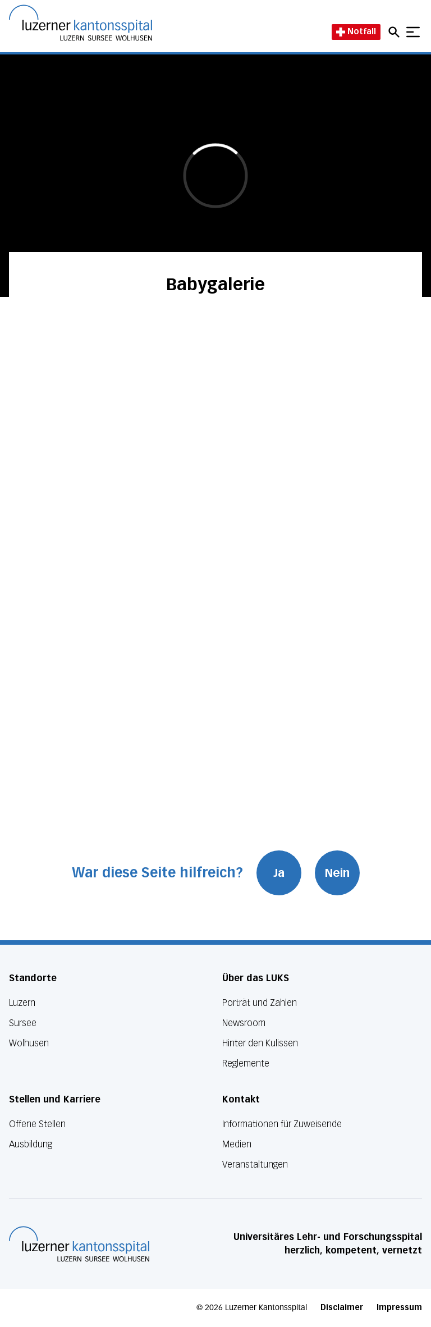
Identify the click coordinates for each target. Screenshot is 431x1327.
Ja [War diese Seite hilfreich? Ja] (279, 873)
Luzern (22, 1002)
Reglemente (245, 1063)
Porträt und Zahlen (259, 1002)
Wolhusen (29, 1043)
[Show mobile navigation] (413, 32)
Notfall (356, 31)
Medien (236, 1144)
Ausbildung (30, 1144)
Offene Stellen (37, 1124)
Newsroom (243, 1023)
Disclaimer (341, 1307)
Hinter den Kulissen (260, 1043)
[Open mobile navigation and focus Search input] (395, 32)
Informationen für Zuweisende (282, 1124)
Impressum (399, 1307)
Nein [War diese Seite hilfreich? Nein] (337, 873)
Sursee (22, 1023)
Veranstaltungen (255, 1164)
